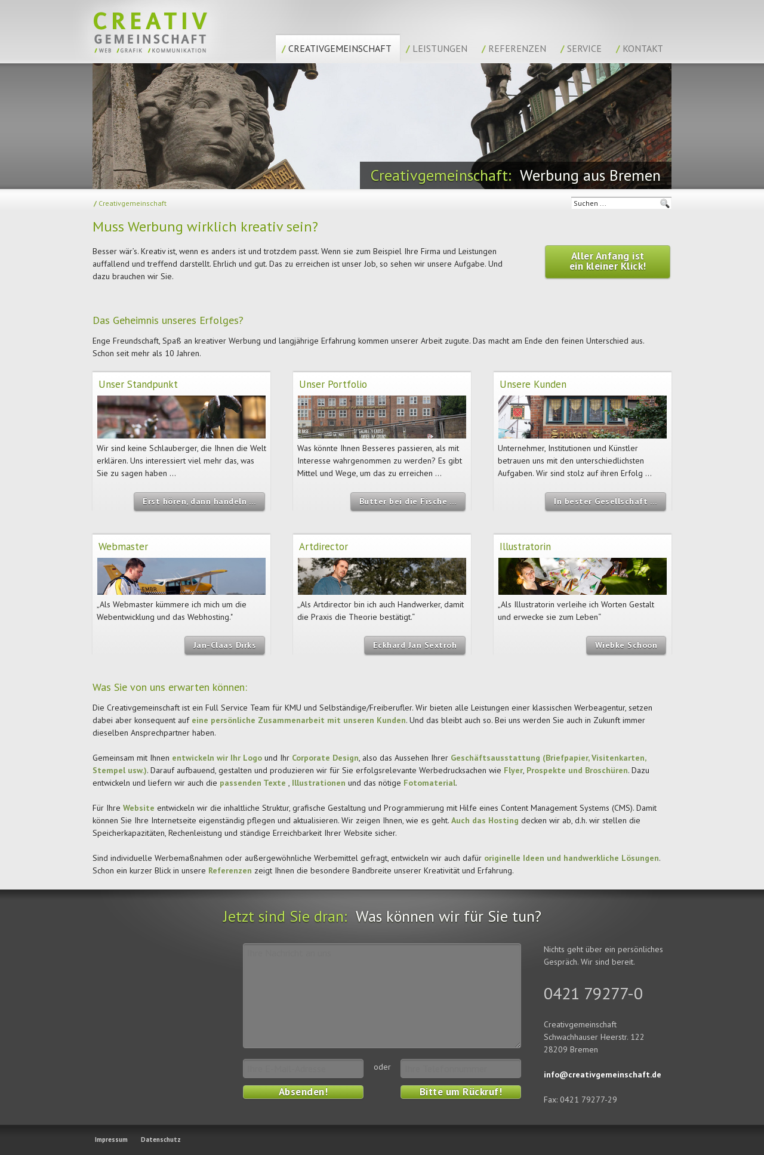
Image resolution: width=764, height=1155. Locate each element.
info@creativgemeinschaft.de (602, 1074)
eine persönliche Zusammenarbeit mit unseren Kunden (299, 720)
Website (139, 807)
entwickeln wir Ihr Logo (217, 757)
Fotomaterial (429, 782)
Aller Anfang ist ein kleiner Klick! (607, 261)
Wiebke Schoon (626, 645)
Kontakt (639, 48)
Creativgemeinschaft (337, 48)
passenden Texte (253, 782)
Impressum (111, 1140)
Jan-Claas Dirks (225, 645)
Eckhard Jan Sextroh (415, 645)
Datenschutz (161, 1140)
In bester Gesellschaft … (605, 501)
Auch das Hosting (485, 820)
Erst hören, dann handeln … (199, 501)
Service (581, 48)
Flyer (513, 770)
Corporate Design (325, 757)
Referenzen (514, 48)
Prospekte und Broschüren (577, 770)
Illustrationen (319, 782)
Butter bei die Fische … (408, 501)
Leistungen (436, 48)
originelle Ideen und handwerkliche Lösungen (571, 858)
